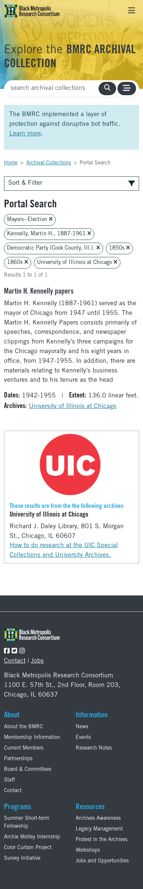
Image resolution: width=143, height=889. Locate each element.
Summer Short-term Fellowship (26, 822)
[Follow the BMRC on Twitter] (14, 651)
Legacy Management (99, 829)
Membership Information (32, 737)
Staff (9, 780)
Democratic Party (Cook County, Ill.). (53, 248)
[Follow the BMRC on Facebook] (7, 651)
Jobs (37, 661)
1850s (119, 248)
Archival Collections (48, 163)
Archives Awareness (98, 818)
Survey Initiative (22, 858)
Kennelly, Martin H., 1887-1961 (49, 234)
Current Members (23, 748)
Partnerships (18, 759)
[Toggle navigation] (131, 11)
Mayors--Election (30, 219)
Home (11, 163)
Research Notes (94, 748)
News (82, 727)
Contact (15, 661)
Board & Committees (27, 769)
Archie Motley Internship (32, 837)
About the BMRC (23, 727)
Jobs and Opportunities (102, 861)
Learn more (25, 134)
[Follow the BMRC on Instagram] (22, 651)
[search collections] (107, 89)
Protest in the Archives (101, 839)
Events (83, 737)
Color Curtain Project (27, 847)
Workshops (88, 850)
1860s (17, 262)
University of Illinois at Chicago (77, 262)
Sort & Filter (71, 183)
